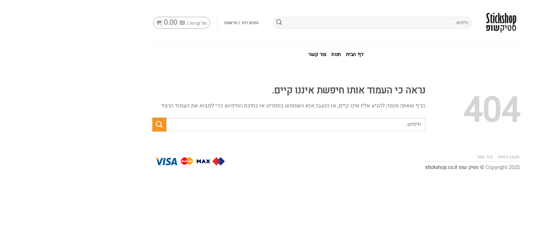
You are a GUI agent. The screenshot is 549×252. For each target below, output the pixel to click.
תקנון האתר (447, 157)
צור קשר (255, 54)
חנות (274, 54)
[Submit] (98, 124)
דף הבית (293, 54)
